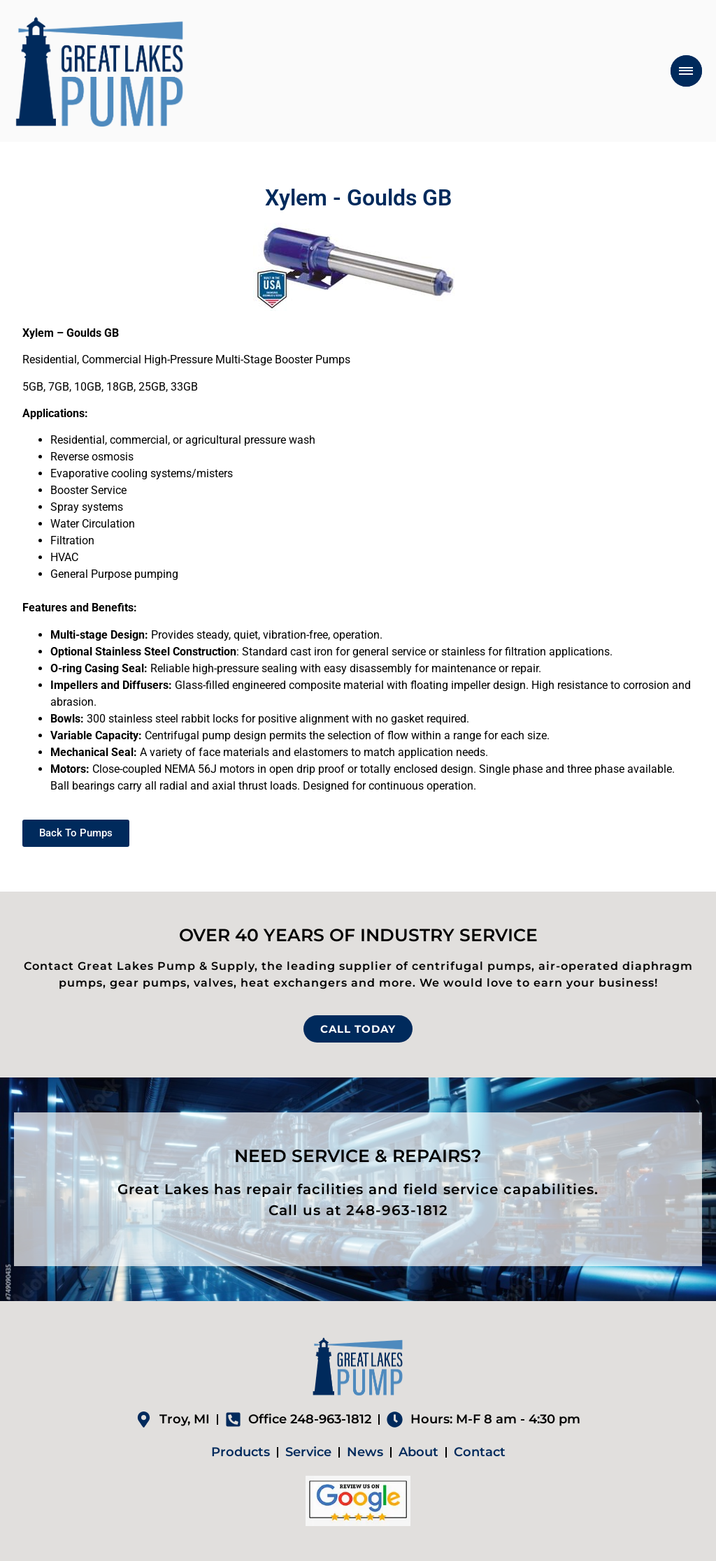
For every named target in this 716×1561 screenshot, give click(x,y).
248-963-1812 (397, 1210)
